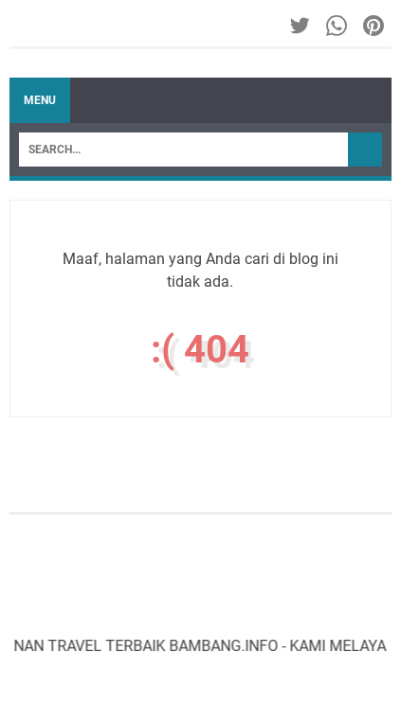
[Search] (183, 149)
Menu (40, 100)
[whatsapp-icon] (338, 25)
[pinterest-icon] (375, 25)
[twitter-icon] (301, 25)
